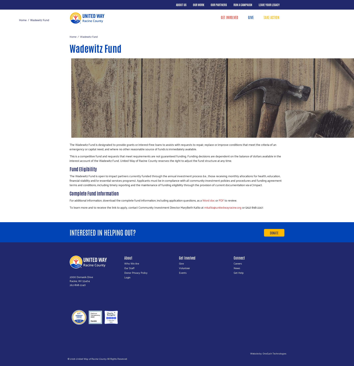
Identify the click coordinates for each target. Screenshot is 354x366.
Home (23, 20)
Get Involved (229, 17)
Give (251, 17)
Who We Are (131, 263)
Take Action (271, 17)
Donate (274, 233)
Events (183, 272)
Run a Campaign (243, 5)
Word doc (208, 200)
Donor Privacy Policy (136, 272)
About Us (181, 5)
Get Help (239, 272)
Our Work (198, 5)
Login (127, 277)
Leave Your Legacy (269, 5)
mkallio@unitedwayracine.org (222, 207)
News (237, 268)
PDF (221, 200)
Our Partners (219, 5)
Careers (238, 263)
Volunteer (184, 268)
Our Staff (129, 268)
